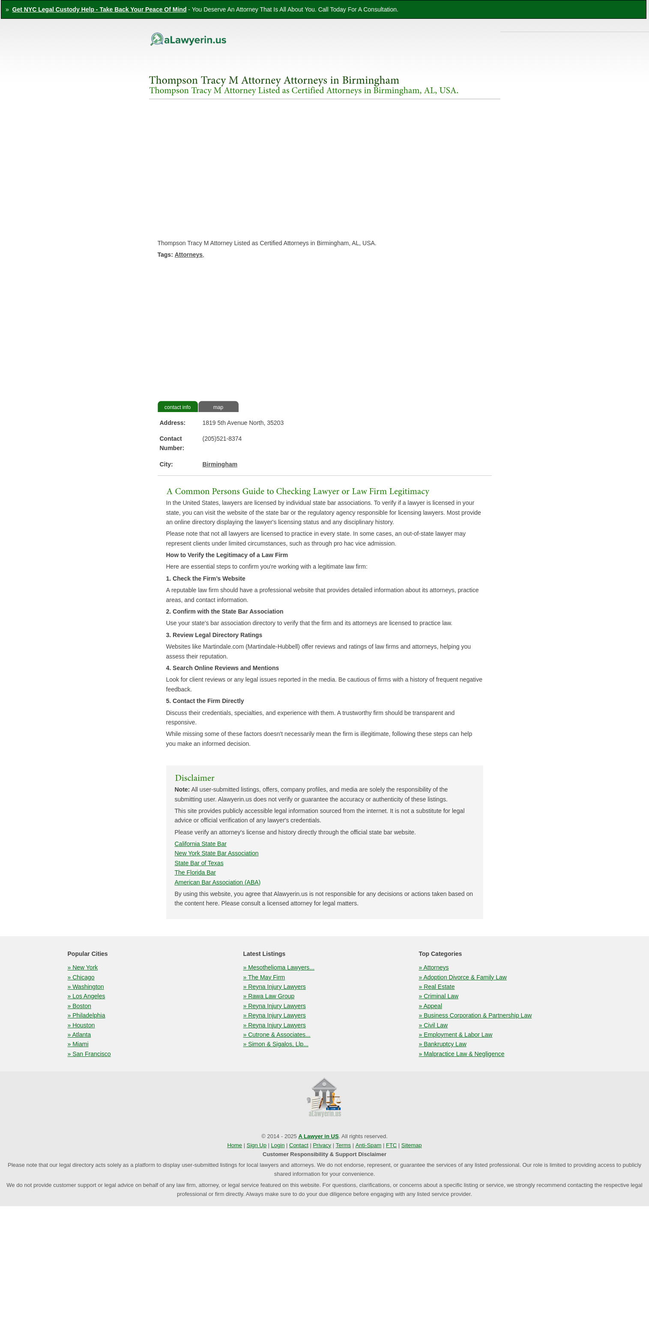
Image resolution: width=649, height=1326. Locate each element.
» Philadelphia (86, 1015)
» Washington (86, 986)
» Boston (79, 1006)
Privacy (322, 1145)
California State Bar (201, 843)
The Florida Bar (195, 872)
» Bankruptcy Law (443, 1044)
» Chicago (81, 977)
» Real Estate (437, 986)
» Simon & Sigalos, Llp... (276, 1044)
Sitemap (411, 1145)
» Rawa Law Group (269, 996)
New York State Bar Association (217, 853)
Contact (298, 1145)
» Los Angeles (86, 996)
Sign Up (256, 1145)
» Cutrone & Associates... (277, 1034)
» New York (83, 967)
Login (278, 1145)
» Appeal (431, 1006)
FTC (391, 1145)
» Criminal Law (439, 996)
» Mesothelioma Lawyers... (279, 967)
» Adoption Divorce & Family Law (463, 977)
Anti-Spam (369, 1145)
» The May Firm (264, 977)
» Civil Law (433, 1025)
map (218, 407)
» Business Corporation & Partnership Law (475, 1015)
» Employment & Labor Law (456, 1034)
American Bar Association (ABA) (218, 882)
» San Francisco (89, 1053)
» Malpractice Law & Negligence (462, 1053)
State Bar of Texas (199, 863)
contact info (177, 407)
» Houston (81, 1025)
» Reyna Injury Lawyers (274, 986)
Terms (343, 1145)
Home (234, 1145)
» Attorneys (434, 967)
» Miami (78, 1044)
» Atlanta (79, 1034)
